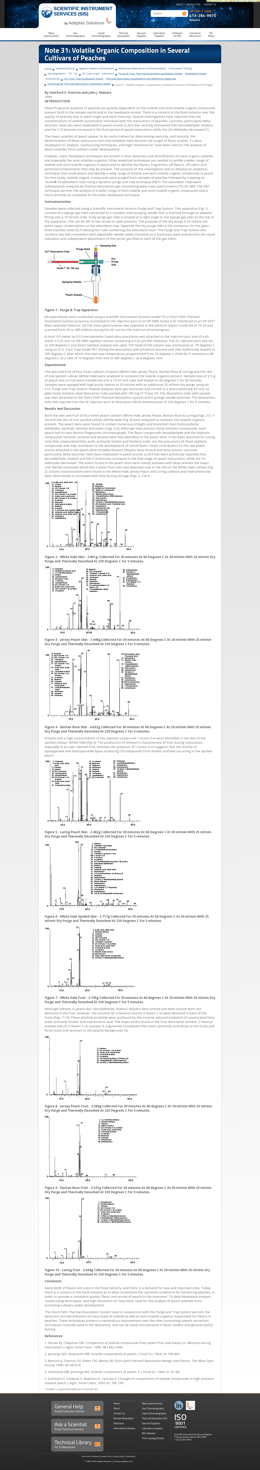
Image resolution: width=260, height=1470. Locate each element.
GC (76, 73)
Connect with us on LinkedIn (178, 1405)
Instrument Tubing (180, 68)
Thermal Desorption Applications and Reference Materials (141, 78)
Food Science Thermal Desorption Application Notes (79, 83)
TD (70, 73)
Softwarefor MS (177, 34)
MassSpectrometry (51, 34)
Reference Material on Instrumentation (142, 68)
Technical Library (77, 1443)
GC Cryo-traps (90, 73)
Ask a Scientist (77, 1425)
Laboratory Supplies (152, 1428)
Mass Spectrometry (152, 1403)
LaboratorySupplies (159, 34)
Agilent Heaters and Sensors (96, 68)
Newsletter (193, 4)
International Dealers (124, 1428)
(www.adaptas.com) (124, 1461)
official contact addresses (246, 1)
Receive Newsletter (123, 1418)
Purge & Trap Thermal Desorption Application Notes (150, 73)
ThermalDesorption (123, 34)
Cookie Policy (106, 1456)
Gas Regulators (57, 73)
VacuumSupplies (141, 34)
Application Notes (195, 73)
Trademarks (130, 1456)
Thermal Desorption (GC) (154, 1418)
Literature (108, 73)
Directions (118, 1423)
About (179, 4)
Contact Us (210, 4)
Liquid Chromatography (154, 1413)
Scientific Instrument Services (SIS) (83, 11)
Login (208, 11)
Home (48, 68)
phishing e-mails (221, 1)
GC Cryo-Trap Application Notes (83, 78)
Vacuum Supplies (151, 1423)
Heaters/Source (65, 68)
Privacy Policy (118, 1456)
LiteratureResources (195, 34)
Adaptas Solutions (91, 22)
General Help (77, 1407)
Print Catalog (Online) (153, 1438)
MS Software (149, 1433)
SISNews (211, 34)
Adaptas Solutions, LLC (105, 1461)
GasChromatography (75, 34)
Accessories (53, 78)
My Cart (195, 11)
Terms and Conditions (90, 1456)
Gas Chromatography (153, 1408)
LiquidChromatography (101, 34)
